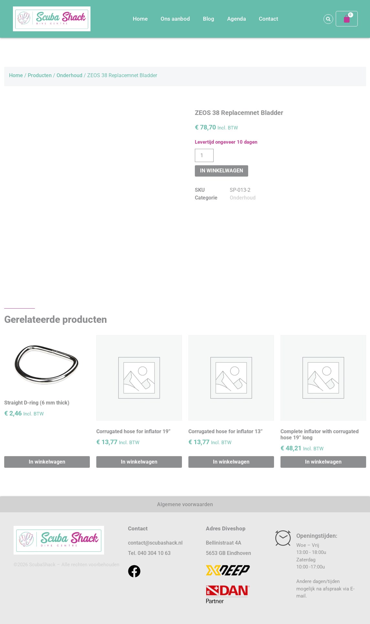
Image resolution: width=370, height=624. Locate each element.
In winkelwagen (221, 171)
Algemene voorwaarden (185, 504)
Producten (40, 75)
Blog (208, 18)
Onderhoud (69, 75)
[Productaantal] (204, 155)
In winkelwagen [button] (47, 462)
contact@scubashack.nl (155, 543)
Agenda (236, 18)
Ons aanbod (175, 18)
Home (140, 18)
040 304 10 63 (154, 553)
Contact (268, 18)
